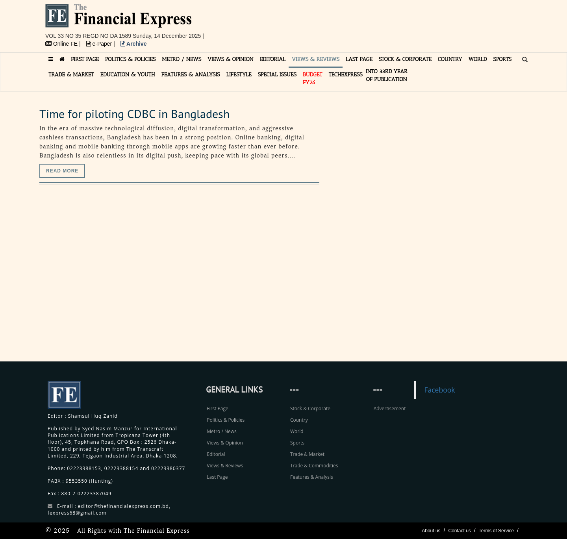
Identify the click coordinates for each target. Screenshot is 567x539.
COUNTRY (450, 59)
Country (299, 420)
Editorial (216, 454)
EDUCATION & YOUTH (127, 74)
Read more (62, 171)
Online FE (62, 44)
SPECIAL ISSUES (277, 74)
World (297, 431)
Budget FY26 (312, 78)
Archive (133, 44)
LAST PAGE (359, 59)
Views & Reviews (225, 465)
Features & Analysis (311, 477)
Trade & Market (307, 454)
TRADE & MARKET (71, 74)
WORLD (478, 59)
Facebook (439, 390)
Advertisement (390, 408)
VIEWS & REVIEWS (315, 59)
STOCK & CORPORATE (405, 59)
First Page (217, 408)
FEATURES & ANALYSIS (190, 74)
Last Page (217, 477)
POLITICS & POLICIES (130, 59)
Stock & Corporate (310, 408)
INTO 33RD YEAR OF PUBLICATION (387, 75)
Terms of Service (496, 530)
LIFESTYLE (239, 74)
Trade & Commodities (314, 465)
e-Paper (100, 44)
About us (431, 530)
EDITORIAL (272, 59)
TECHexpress (345, 74)
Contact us (459, 530)
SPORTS (502, 59)
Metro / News (221, 431)
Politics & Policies (226, 420)
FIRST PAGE (85, 59)
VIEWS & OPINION (231, 59)
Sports (297, 442)
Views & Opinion (225, 442)
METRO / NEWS (181, 59)
